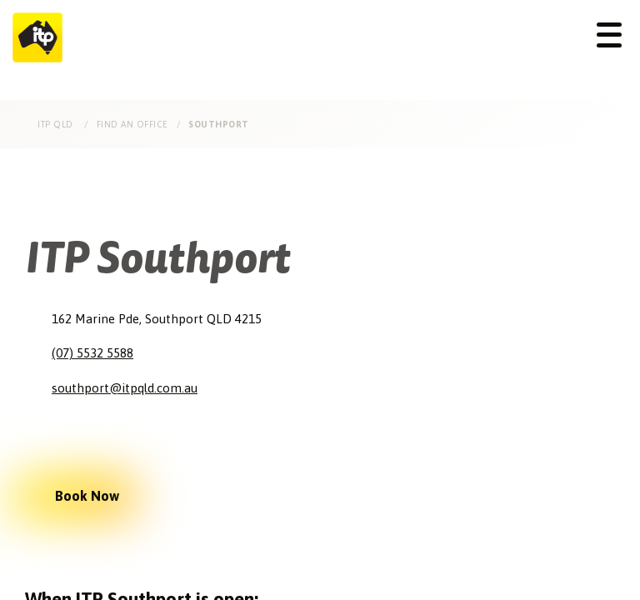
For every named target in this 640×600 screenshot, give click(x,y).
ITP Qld (57, 124)
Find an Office (132, 124)
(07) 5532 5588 (92, 353)
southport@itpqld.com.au (125, 388)
